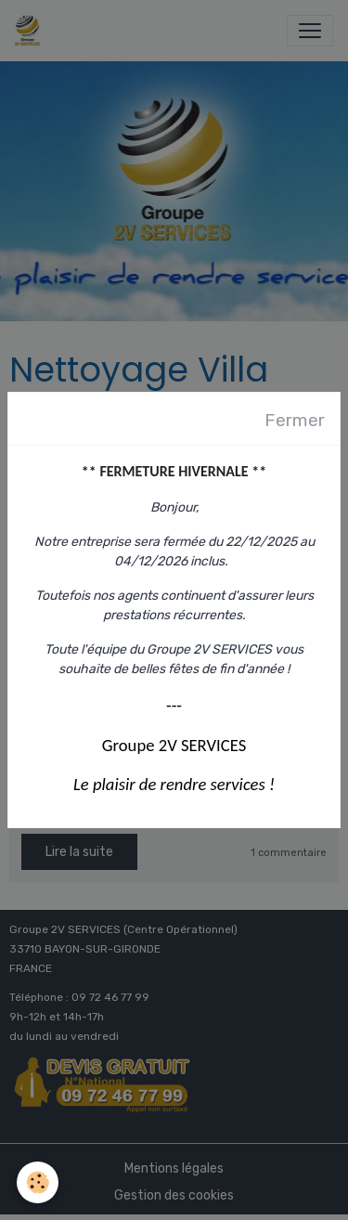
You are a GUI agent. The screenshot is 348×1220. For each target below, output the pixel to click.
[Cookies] (37, 1182)
